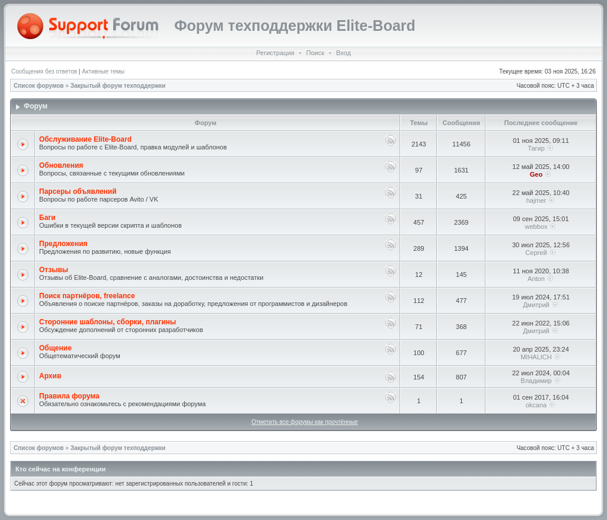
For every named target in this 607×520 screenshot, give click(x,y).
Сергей (536, 252)
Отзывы (53, 270)
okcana (536, 405)
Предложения (63, 244)
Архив (50, 376)
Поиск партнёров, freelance (87, 296)
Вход (343, 52)
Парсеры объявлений (78, 191)
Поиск (315, 52)
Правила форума (69, 396)
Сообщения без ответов (44, 71)
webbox (536, 226)
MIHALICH (536, 357)
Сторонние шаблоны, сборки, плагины (107, 322)
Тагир (536, 148)
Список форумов (39, 85)
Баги (47, 217)
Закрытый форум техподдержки (118, 85)
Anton (536, 278)
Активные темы (103, 71)
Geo (536, 174)
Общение (55, 348)
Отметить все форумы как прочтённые (304, 422)
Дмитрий (536, 304)
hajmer (536, 200)
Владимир (535, 380)
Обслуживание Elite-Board (85, 139)
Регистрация (275, 52)
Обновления (61, 165)
